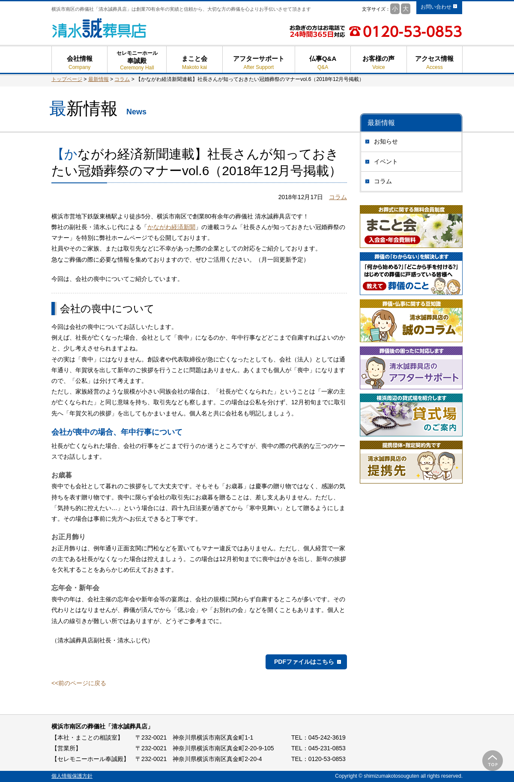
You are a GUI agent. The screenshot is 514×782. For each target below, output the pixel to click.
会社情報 (79, 63)
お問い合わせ (436, 7)
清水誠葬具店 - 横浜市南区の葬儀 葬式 (99, 28)
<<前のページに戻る (78, 683)
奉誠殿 (137, 64)
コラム (383, 181)
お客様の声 (378, 63)
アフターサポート (259, 63)
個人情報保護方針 (72, 776)
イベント (386, 161)
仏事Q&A (322, 63)
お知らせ (386, 141)
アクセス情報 (434, 63)
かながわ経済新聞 (171, 227)
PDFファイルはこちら (304, 661)
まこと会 (194, 63)
